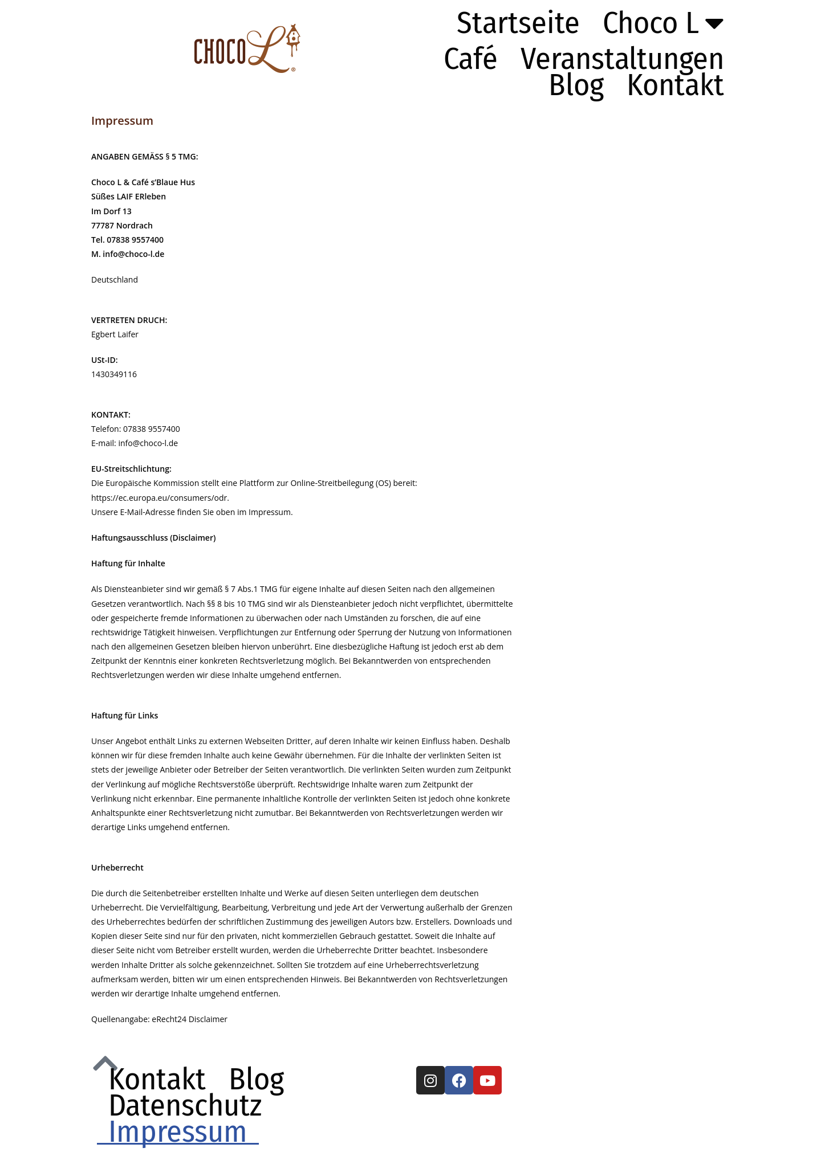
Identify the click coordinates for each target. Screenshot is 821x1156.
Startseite (518, 23)
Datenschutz (185, 1105)
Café (471, 59)
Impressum (177, 1131)
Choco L (663, 23)
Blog (576, 85)
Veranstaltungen (622, 59)
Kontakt (675, 85)
